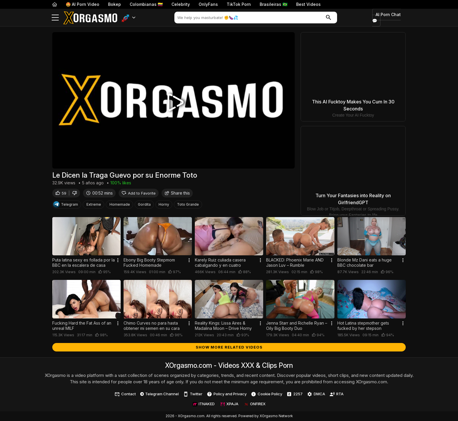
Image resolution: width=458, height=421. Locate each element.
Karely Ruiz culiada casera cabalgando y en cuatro (220, 262)
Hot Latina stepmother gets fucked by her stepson (363, 325)
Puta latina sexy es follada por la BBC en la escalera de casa (83, 262)
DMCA (316, 394)
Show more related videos (229, 347)
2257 (295, 394)
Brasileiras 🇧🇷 (273, 4)
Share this (177, 193)
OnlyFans (208, 4)
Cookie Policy (266, 394)
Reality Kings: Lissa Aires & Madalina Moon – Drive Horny (223, 325)
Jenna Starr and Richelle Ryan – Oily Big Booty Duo (296, 325)
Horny (164, 205)
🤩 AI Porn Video (82, 4)
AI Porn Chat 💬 (386, 17)
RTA (336, 394)
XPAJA (229, 403)
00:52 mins (99, 193)
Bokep (114, 4)
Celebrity (180, 4)
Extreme (93, 205)
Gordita (144, 205)
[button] (128, 18)
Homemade (120, 205)
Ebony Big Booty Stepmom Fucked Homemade (149, 262)
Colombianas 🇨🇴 (146, 4)
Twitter (192, 394)
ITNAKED (204, 403)
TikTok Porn (239, 4)
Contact (125, 394)
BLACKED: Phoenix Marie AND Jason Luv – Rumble (295, 262)
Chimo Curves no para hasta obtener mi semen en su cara (152, 325)
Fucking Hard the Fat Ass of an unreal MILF (81, 325)
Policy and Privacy (227, 394)
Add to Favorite (139, 193)
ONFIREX (255, 403)
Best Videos (308, 4)
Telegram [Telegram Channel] (65, 205)
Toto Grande (188, 205)
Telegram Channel (159, 393)
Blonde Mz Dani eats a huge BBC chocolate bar (364, 262)
